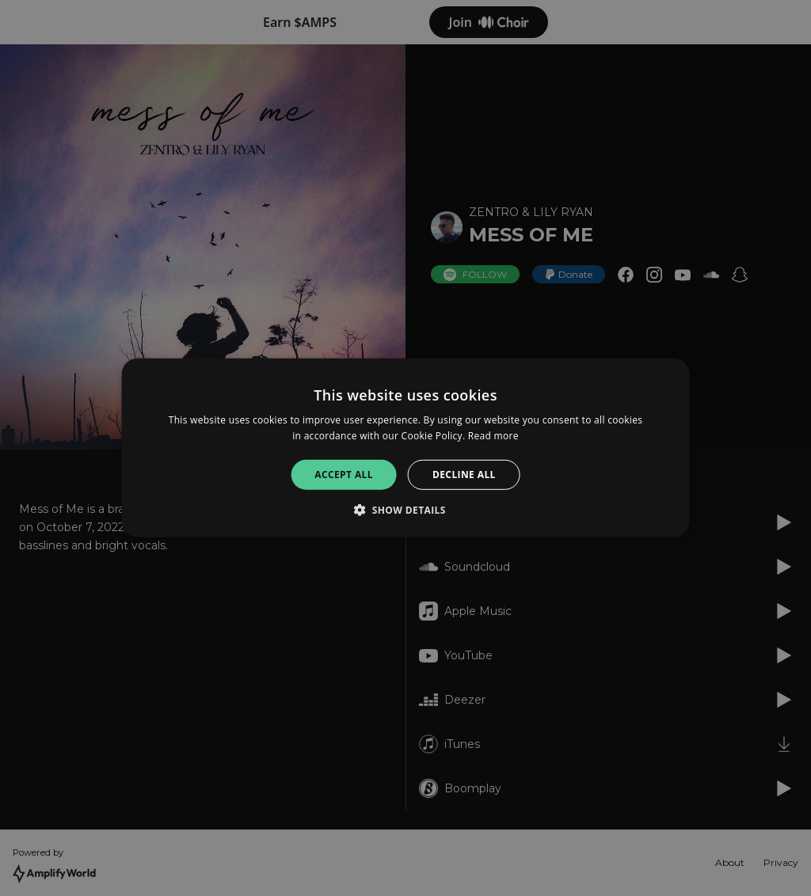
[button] (405, 510)
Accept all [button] (343, 474)
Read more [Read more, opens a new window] (493, 435)
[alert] (405, 448)
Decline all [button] (464, 474)
